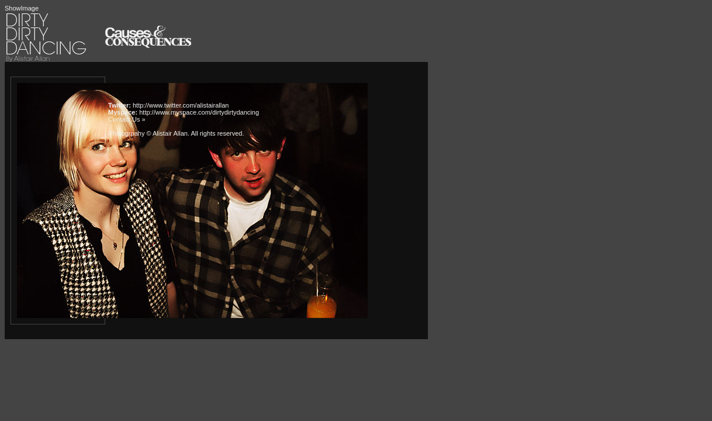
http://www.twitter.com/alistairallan (181, 105)
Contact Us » (127, 119)
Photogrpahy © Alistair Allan (148, 133)
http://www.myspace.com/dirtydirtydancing (199, 112)
